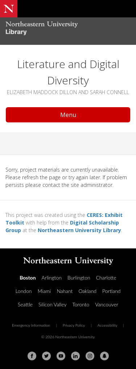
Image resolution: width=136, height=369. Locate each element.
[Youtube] (61, 356)
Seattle (25, 304)
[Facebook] (32, 356)
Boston (28, 277)
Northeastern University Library (79, 230)
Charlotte (106, 277)
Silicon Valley (52, 304)
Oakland (87, 291)
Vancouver (106, 304)
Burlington (78, 277)
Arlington (52, 277)
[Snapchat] (104, 356)
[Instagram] (90, 356)
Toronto (80, 304)
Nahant (65, 291)
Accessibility (108, 325)
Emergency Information (31, 325)
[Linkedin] (75, 356)
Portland (111, 291)
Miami (44, 291)
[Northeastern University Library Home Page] (68, 29)
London (23, 291)
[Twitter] (46, 356)
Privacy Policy (74, 325)
